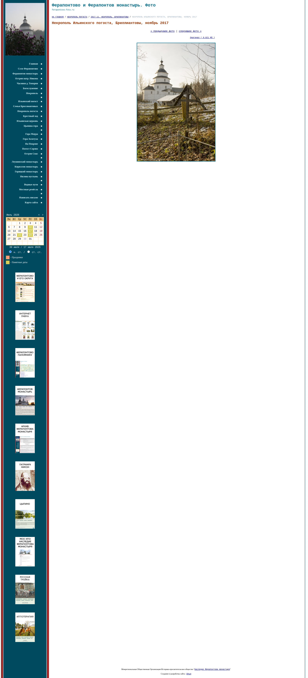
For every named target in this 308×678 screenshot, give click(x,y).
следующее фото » (190, 34)
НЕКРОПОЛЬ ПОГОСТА (77, 19)
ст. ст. (34, 258)
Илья (188, 673)
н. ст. (15, 258)
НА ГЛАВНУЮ (58, 19)
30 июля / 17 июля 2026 (24, 253)
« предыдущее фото (162, 34)
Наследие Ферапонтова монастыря (212, 668)
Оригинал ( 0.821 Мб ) (202, 41)
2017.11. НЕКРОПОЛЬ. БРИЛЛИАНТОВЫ (109, 19)
